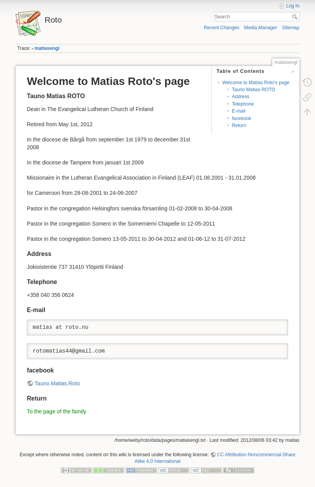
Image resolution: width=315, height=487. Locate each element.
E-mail (238, 111)
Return (239, 125)
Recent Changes (221, 27)
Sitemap (290, 27)
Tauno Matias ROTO (253, 89)
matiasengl (47, 48)
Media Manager (260, 27)
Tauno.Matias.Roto (57, 383)
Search (295, 16)
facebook (241, 118)
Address (240, 96)
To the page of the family (56, 411)
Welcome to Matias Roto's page (255, 82)
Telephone (243, 104)
